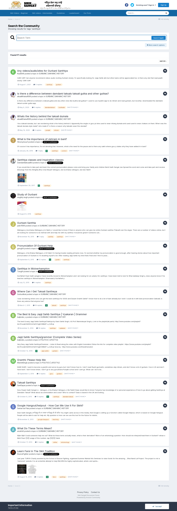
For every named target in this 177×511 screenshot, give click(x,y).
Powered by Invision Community (88, 497)
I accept (157, 506)
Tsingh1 (20, 271)
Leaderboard (74, 13)
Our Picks (87, 13)
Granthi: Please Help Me (31, 359)
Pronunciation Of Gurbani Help (35, 245)
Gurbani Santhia (26, 222)
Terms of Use (13, 508)
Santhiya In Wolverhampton (33, 268)
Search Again (158, 38)
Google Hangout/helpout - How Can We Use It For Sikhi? (50, 405)
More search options (156, 45)
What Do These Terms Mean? (34, 428)
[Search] (142, 13)
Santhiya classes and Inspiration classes (40, 159)
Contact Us (95, 492)
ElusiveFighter (23, 454)
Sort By (163, 61)
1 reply (39, 151)
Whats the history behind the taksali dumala (42, 116)
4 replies (36, 282)
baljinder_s (21, 317)
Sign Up (163, 5)
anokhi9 (20, 431)
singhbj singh (22, 197)
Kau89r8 (20, 74)
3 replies (38, 477)
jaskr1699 (21, 226)
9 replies (36, 107)
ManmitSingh (22, 363)
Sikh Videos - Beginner (19, 13)
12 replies (41, 259)
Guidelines (61, 13)
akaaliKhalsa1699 (24, 96)
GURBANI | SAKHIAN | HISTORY (51, 74)
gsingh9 (20, 248)
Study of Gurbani (27, 194)
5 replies (37, 84)
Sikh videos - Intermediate (42, 13)
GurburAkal (21, 294)
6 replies (37, 130)
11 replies (39, 397)
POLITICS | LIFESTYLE (49, 340)
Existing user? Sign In (146, 5)
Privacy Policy (83, 492)
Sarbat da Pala (23, 408)
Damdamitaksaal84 (24, 163)
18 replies (37, 305)
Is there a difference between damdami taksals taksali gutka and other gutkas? (63, 93)
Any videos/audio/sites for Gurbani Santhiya (42, 70)
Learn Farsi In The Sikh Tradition (36, 451)
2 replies (39, 442)
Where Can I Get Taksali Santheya (37, 291)
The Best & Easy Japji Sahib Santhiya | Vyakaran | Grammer (52, 314)
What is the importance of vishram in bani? (42, 139)
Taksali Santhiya (26, 382)
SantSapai (21, 385)
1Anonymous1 (22, 142)
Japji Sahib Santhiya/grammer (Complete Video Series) (49, 337)
